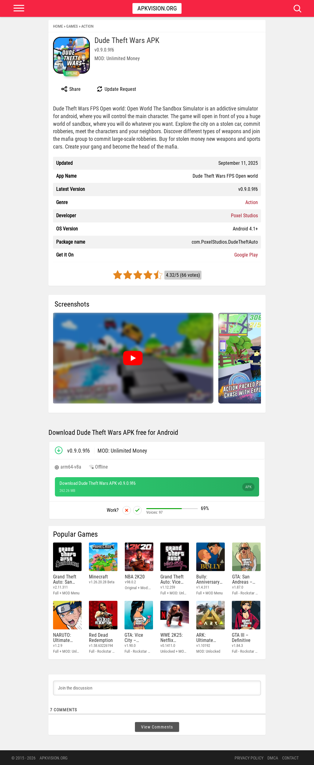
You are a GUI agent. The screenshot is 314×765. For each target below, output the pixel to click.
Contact (290, 757)
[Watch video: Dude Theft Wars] (133, 358)
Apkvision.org (157, 8)
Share (71, 89)
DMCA (272, 757)
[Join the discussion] (157, 687)
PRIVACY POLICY (249, 757)
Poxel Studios (244, 215)
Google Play (246, 255)
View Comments (157, 726)
